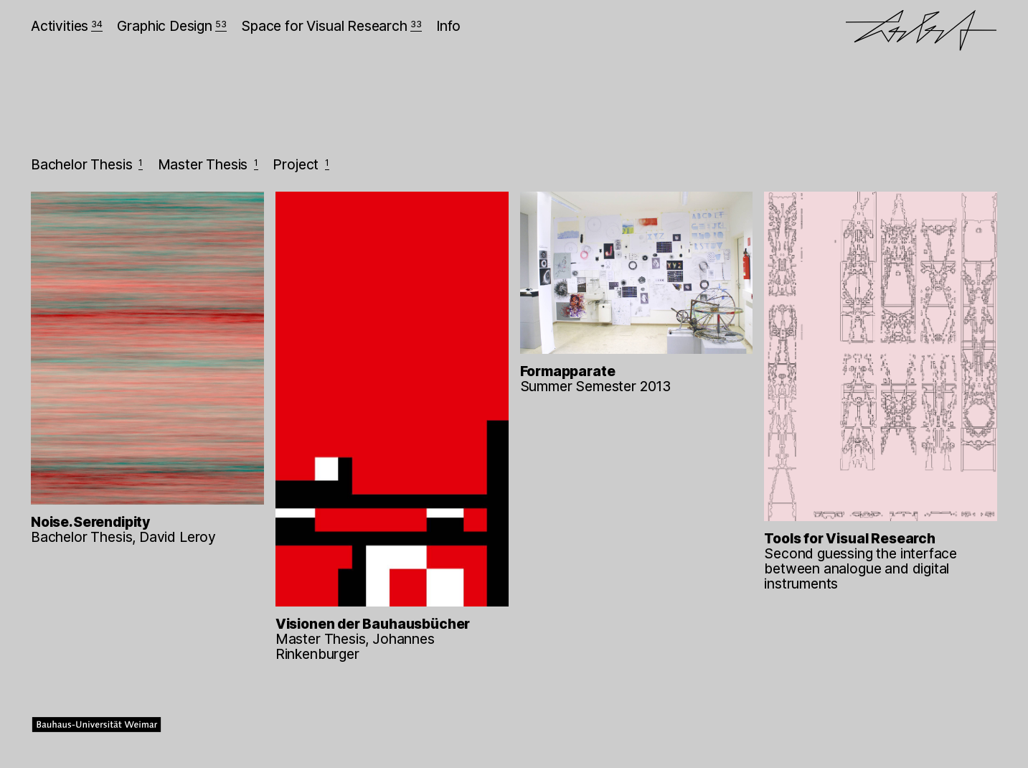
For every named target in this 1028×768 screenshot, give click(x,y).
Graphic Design (171, 25)
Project (301, 164)
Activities (67, 25)
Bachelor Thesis (87, 164)
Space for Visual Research (331, 25)
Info (448, 25)
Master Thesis (208, 164)
